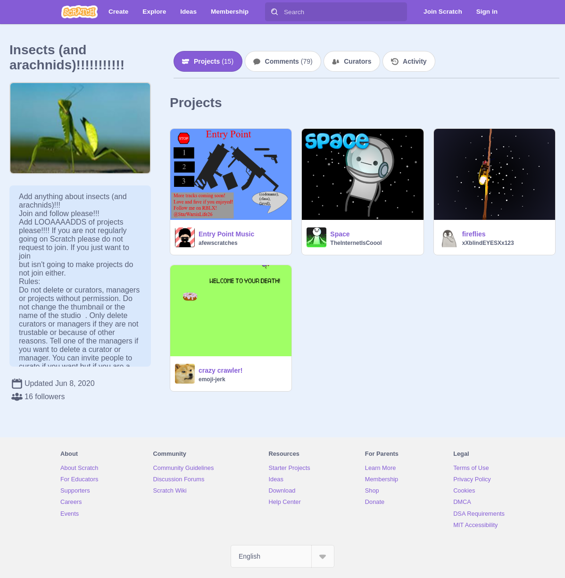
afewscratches (218, 243)
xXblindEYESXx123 (488, 243)
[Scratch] (79, 12)
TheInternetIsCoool (356, 243)
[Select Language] (282, 556)
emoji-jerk (212, 379)
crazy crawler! (220, 370)
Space (339, 234)
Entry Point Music (226, 234)
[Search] (274, 11)
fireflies (474, 234)
